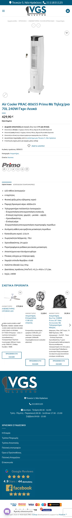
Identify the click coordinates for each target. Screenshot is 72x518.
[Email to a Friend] (18, 169)
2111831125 (54, 2)
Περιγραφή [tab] (7, 184)
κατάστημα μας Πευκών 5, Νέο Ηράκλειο (41, 138)
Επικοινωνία (7, 462)
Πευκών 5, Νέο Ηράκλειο (26, 2)
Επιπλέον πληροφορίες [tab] (24, 184)
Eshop (34, 514)
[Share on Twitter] (13, 169)
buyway (11, 157)
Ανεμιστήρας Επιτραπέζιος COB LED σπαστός (30, 319)
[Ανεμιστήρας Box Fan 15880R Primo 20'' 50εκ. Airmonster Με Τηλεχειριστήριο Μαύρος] (59, 300)
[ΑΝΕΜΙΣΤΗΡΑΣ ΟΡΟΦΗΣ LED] (12, 297)
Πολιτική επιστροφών (11, 447)
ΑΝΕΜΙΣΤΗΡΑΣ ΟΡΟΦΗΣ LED (8, 310)
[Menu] (3, 11)
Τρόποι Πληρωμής (10, 438)
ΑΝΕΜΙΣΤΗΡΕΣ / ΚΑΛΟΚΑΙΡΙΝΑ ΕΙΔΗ (41, 21)
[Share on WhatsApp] (4, 169)
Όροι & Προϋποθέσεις (11, 452)
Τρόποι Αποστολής (10, 443)
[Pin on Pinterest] (22, 169)
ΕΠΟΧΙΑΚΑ (22, 21)
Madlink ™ (63, 514)
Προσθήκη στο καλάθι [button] (12, 355)
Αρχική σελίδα (12, 21)
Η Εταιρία (6, 433)
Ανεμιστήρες (60, 21)
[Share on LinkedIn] (27, 169)
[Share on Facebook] (9, 169)
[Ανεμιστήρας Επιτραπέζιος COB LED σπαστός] (36, 300)
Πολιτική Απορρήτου (11, 457)
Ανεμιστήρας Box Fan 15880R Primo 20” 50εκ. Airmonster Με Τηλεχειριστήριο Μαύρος (55, 322)
